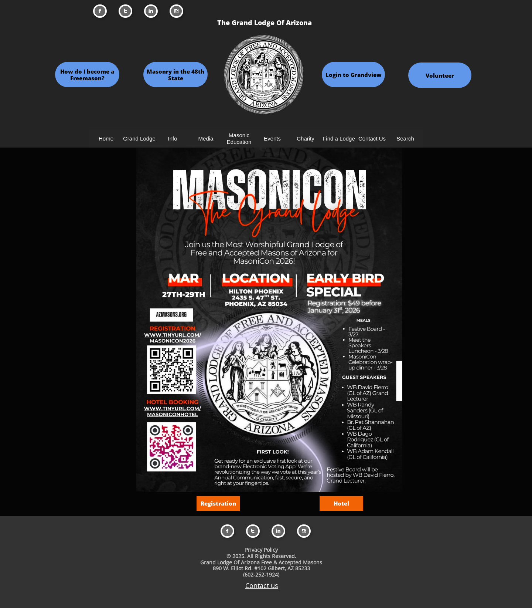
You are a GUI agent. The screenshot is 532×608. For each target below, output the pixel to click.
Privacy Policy (261, 549)
